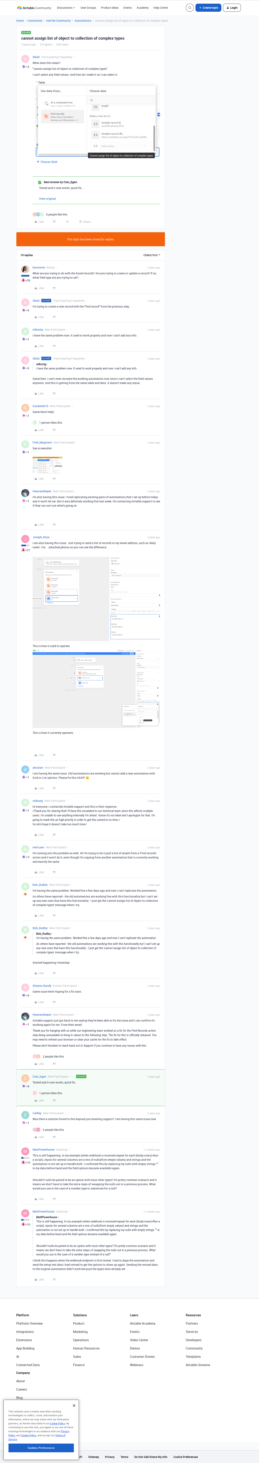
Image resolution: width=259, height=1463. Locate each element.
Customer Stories (142, 1356)
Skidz (36, 57)
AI (17, 1356)
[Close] (74, 1431)
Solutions (80, 1315)
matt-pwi (38, 847)
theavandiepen (42, 491)
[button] (208, 8)
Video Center (139, 1340)
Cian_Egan (39, 1076)
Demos (135, 1348)
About (20, 1381)
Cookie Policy (57, 1449)
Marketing (80, 1331)
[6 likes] (50, 214)
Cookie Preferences (185, 1457)
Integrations (25, 1331)
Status (21, 1406)
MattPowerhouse (43, 1149)
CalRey (37, 1113)
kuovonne (39, 267)
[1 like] (47, 422)
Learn (134, 1315)
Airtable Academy (142, 1323)
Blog (19, 1397)
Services (192, 1331)
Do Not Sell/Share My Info (150, 1457)
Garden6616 (40, 406)
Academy (143, 8)
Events (127, 8)
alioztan (38, 767)
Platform (22, 1315)
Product (79, 1323)
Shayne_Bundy (42, 986)
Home (20, 20)
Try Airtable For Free (30, 1422)
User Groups (88, 8)
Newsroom (24, 1414)
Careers (21, 1389)
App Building (25, 1348)
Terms (124, 1457)
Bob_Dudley (40, 885)
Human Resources (86, 1348)
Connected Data (28, 1365)
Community (35, 20)
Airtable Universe (198, 1365)
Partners (192, 1323)
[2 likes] (48, 1056)
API (80, 1457)
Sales (77, 1356)
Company (23, 1373)
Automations (83, 20)
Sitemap (93, 1457)
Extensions (24, 1340)
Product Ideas (110, 8)
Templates (193, 1356)
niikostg (38, 329)
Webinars (136, 1365)
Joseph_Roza (41, 537)
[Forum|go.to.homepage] (34, 8)
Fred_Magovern (42, 442)
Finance (79, 1365)
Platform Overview (29, 1323)
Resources (193, 1315)
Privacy (110, 1457)
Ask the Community (58, 20)
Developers (194, 1340)
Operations (81, 1340)
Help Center (160, 8)
